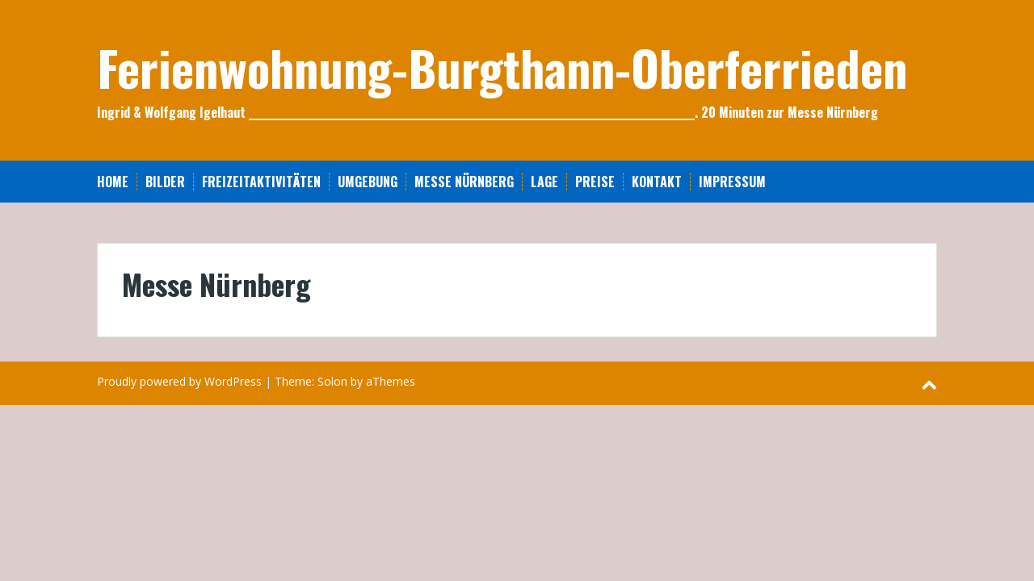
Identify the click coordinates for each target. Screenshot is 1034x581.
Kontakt (657, 182)
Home (112, 182)
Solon (332, 381)
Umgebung (367, 182)
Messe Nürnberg (464, 182)
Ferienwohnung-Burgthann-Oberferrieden (502, 66)
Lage (544, 182)
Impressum (732, 182)
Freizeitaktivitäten (261, 182)
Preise (595, 182)
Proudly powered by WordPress (179, 381)
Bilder (165, 182)
